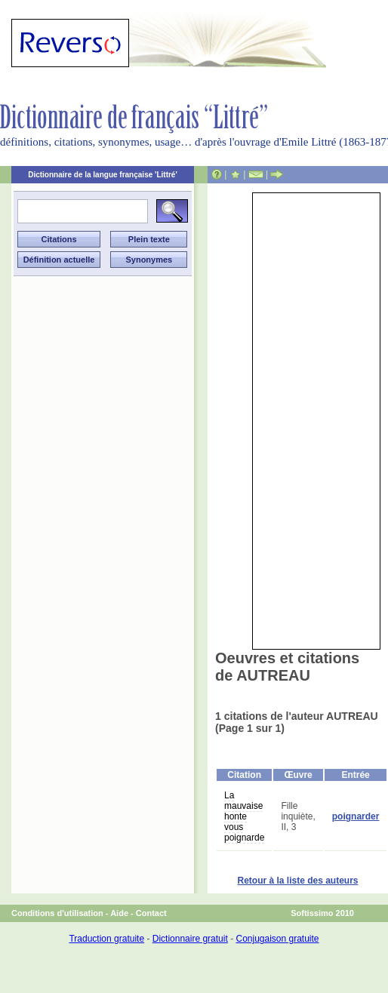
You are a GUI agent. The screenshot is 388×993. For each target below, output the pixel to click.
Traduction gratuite (106, 938)
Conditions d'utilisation (57, 913)
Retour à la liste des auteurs (297, 880)
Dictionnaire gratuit (190, 938)
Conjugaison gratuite (277, 938)
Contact (151, 913)
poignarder (356, 816)
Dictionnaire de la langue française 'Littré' (102, 175)
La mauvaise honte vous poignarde (244, 816)
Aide (119, 913)
